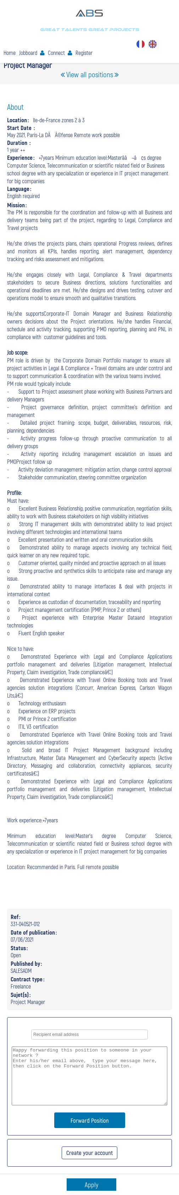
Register (84, 52)
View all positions (89, 74)
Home (10, 52)
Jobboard (28, 52)
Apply (91, 1184)
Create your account (89, 1152)
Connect (56, 52)
